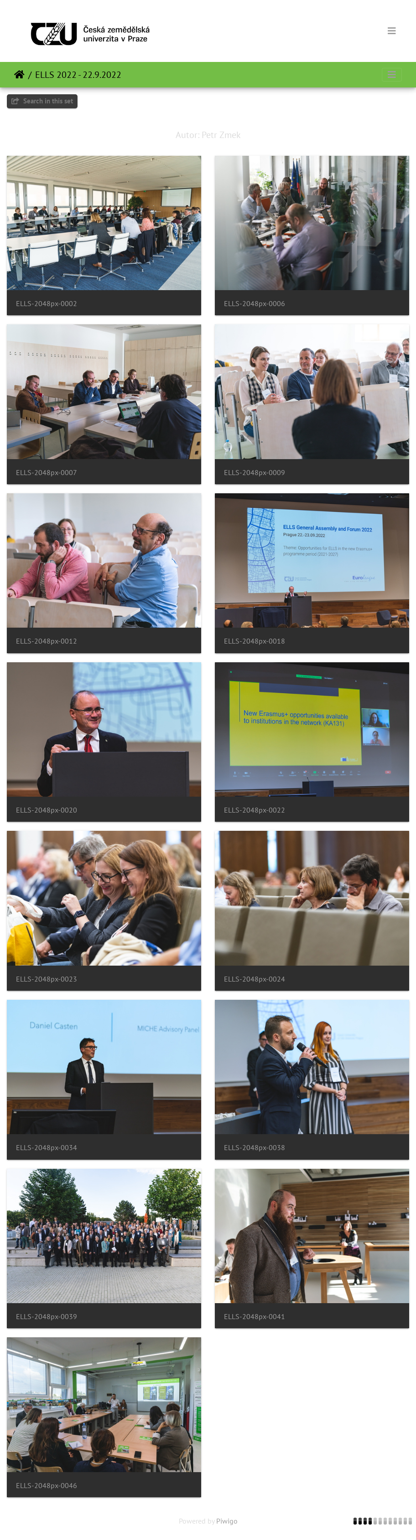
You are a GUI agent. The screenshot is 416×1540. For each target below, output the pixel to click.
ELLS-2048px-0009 (254, 472)
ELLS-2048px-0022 (254, 810)
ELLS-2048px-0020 (46, 810)
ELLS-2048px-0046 (46, 1485)
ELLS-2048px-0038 (254, 1147)
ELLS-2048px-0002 (46, 303)
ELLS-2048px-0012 (46, 641)
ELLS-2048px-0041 (254, 1316)
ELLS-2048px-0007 (46, 472)
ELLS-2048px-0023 (46, 979)
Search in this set (42, 101)
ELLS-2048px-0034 (46, 1147)
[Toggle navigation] (392, 31)
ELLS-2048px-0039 (46, 1316)
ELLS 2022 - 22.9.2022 (78, 75)
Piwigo (227, 1520)
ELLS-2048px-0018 (254, 641)
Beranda (19, 75)
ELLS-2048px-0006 (254, 303)
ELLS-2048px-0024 (254, 979)
